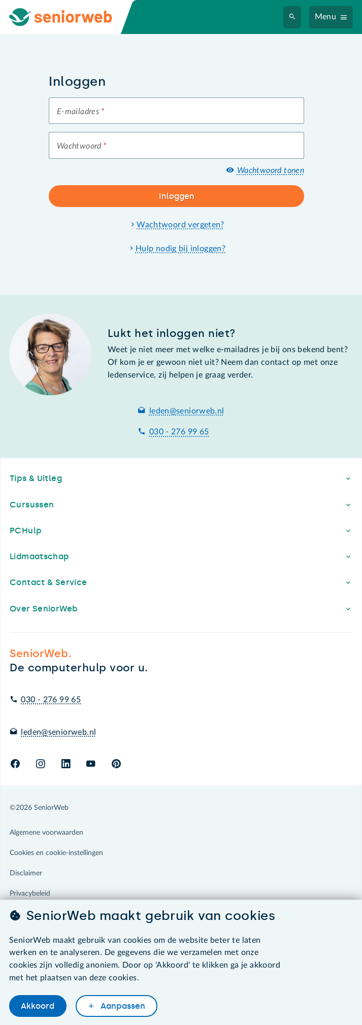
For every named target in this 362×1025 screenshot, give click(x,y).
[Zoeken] (292, 17)
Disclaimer (26, 873)
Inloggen (176, 196)
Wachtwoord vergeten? (180, 225)
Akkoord (37, 1006)
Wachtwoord (82, 146)
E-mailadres (80, 112)
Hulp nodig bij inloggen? (180, 249)
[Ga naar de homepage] (69, 17)
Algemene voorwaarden (46, 832)
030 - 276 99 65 (179, 432)
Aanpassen (121, 1006)
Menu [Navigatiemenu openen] (326, 17)
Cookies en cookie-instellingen (56, 853)
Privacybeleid (30, 893)
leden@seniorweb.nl (186, 411)
